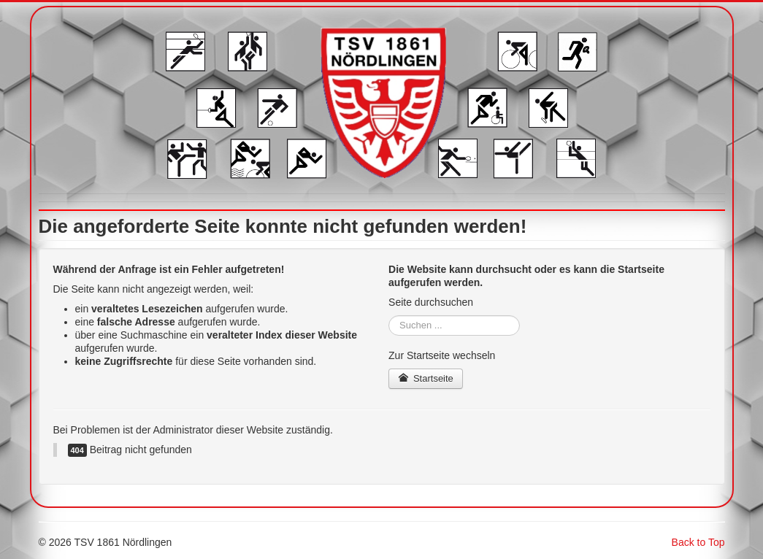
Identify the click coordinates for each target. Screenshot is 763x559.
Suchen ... (388, 315)
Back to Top (698, 542)
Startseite (425, 378)
